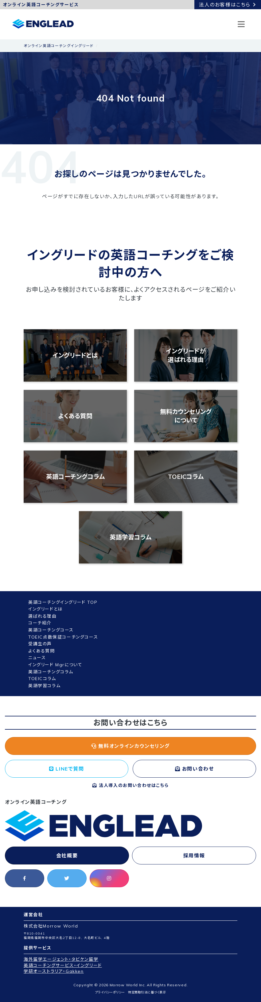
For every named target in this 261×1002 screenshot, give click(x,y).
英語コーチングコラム (75, 476)
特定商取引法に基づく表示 (147, 992)
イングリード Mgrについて (55, 664)
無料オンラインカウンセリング (130, 746)
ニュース (37, 657)
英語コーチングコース (51, 630)
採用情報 (194, 855)
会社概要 (67, 855)
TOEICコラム (186, 476)
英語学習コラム (130, 537)
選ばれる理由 (42, 616)
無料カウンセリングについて (186, 416)
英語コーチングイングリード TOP (62, 602)
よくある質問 (75, 416)
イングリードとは (75, 355)
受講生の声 (40, 644)
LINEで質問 (66, 769)
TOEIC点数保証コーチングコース (63, 637)
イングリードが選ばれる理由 (186, 355)
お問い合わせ (194, 769)
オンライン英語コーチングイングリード (59, 45)
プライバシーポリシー (110, 992)
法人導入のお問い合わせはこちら (130, 785)
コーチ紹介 (40, 623)
